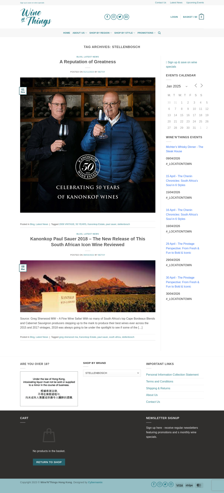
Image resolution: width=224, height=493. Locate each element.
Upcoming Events (195, 2)
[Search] (159, 33)
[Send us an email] (126, 17)
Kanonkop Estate (96, 224)
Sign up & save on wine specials (32, 3)
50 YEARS (81, 224)
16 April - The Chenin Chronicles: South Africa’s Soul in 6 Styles (182, 214)
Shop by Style (124, 33)
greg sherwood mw (68, 337)
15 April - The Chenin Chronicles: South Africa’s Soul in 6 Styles (182, 181)
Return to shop (49, 462)
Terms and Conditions (159, 381)
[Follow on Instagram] (114, 17)
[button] (193, 17)
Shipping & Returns (158, 388)
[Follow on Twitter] (120, 17)
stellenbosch (123, 224)
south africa (115, 337)
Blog (80, 57)
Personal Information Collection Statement (172, 374)
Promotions (147, 33)
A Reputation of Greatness (87, 61)
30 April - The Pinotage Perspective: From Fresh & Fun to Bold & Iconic (182, 282)
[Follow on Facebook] (107, 17)
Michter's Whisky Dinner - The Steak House (184, 149)
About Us (80, 33)
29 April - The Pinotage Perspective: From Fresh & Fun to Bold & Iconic (182, 248)
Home (66, 33)
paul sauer (111, 224)
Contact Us (160, 2)
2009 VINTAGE (66, 224)
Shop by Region (100, 33)
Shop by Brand (94, 363)
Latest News (176, 2)
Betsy (101, 72)
